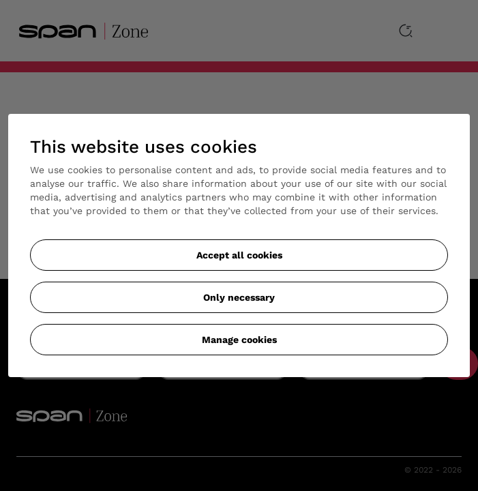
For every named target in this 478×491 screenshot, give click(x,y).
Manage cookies (239, 339)
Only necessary (239, 297)
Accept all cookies (239, 255)
